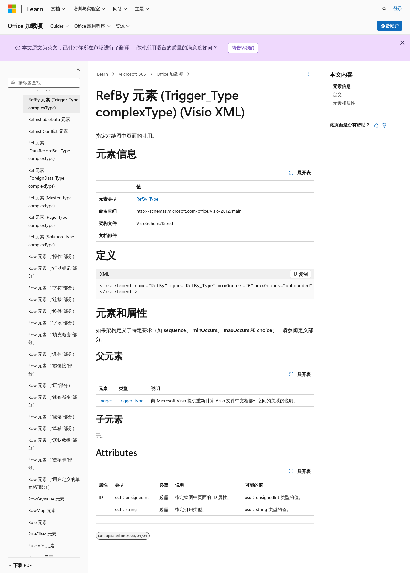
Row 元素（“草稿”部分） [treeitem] (52, 428)
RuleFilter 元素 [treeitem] (42, 534)
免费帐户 (390, 26)
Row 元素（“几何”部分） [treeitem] (52, 354)
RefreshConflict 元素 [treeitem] (48, 131)
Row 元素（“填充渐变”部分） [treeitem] (52, 338)
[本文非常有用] (376, 125)
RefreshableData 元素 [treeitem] (49, 119)
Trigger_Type (131, 401)
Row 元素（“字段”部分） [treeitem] (52, 323)
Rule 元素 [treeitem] (37, 522)
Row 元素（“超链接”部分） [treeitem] (50, 370)
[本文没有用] (384, 125)
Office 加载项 (170, 74)
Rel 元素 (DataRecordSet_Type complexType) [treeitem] (49, 150)
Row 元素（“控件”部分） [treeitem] (52, 311)
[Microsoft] (12, 8)
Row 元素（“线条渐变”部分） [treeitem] (52, 401)
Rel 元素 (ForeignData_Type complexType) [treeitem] (46, 178)
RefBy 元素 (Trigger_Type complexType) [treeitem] (53, 104)
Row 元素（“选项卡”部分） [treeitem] (50, 464)
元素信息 (342, 86)
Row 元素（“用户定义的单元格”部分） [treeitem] (54, 483)
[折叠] (78, 69)
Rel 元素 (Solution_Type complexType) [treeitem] (51, 241)
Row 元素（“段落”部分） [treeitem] (52, 417)
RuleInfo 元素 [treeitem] (41, 546)
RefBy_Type (147, 199)
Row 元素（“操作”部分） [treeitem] (52, 256)
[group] (205, 289)
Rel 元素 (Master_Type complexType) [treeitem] (49, 201)
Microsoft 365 (132, 74)
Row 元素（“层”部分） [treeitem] (50, 385)
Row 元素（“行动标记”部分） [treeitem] (52, 272)
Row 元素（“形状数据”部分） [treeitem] (52, 444)
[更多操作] (308, 74)
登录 (397, 8)
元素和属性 (344, 103)
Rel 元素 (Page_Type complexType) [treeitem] (47, 221)
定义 (337, 94)
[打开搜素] (384, 8)
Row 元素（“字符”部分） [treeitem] (52, 288)
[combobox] (44, 83)
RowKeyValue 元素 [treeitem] (46, 499)
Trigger (105, 401)
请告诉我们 (243, 48)
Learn (102, 74)
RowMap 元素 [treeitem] (42, 510)
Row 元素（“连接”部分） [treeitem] (52, 299)
